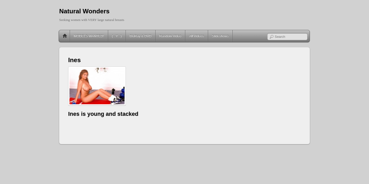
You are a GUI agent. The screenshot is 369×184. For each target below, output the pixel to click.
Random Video (170, 36)
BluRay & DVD (140, 36)
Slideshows (220, 36)
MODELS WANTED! (89, 36)
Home (65, 36)
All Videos (196, 36)
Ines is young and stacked (103, 114)
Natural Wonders (84, 11)
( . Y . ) (117, 36)
